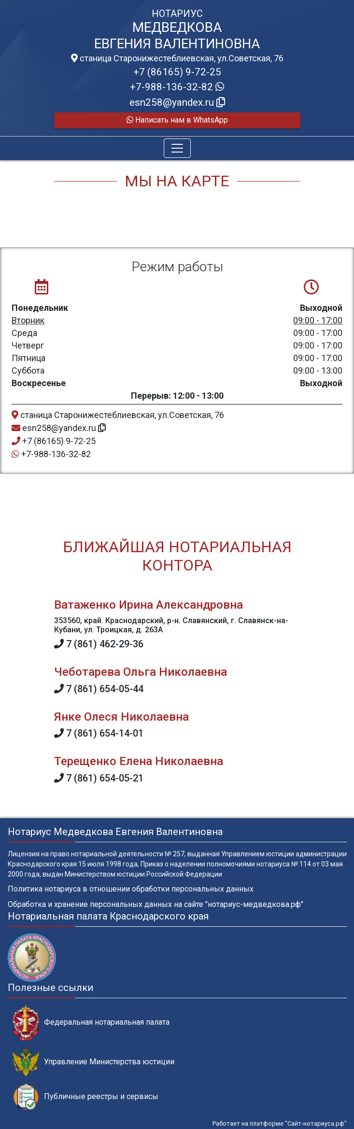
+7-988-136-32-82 (177, 87)
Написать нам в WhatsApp (177, 120)
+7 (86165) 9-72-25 (177, 72)
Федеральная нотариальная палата (91, 1022)
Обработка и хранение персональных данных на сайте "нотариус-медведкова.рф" (155, 904)
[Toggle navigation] (177, 148)
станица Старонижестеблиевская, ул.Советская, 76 (177, 58)
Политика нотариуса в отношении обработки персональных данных (131, 888)
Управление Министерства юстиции (93, 1062)
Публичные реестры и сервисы (85, 1097)
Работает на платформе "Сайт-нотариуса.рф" (279, 1123)
